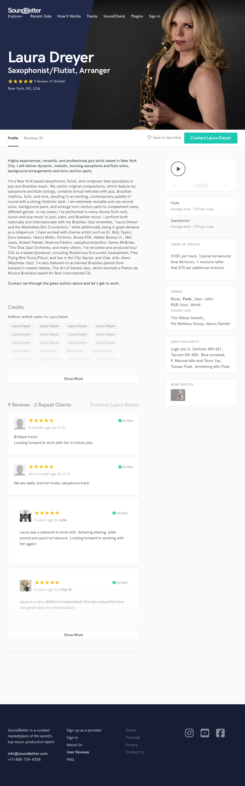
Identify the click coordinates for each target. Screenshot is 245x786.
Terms (131, 730)
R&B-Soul (179, 305)
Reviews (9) (33, 138)
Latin (208, 299)
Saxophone (180, 220)
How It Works (69, 16)
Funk (187, 299)
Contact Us (135, 752)
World (195, 305)
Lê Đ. (61, 427)
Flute (175, 203)
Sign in (154, 16)
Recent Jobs (41, 16)
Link (63, 520)
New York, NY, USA (24, 88)
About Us (74, 745)
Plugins (137, 16)
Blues (175, 299)
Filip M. (66, 589)
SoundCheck (114, 16)
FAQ (70, 759)
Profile (13, 138)
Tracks (92, 16)
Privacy (132, 745)
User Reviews (78, 752)
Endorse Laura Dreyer (114, 405)
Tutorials (133, 737)
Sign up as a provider (84, 730)
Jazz (198, 299)
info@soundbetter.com (27, 753)
